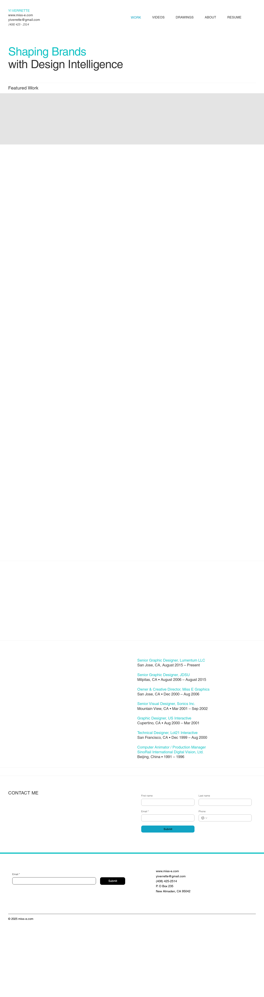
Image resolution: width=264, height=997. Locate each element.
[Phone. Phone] (228, 888)
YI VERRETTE (19, 10)
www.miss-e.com (20, 15)
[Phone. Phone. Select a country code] (204, 889)
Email (145, 882)
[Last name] (224, 873)
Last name (204, 866)
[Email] (166, 888)
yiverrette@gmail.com (24, 20)
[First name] (166, 873)
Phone (202, 882)
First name (147, 866)
